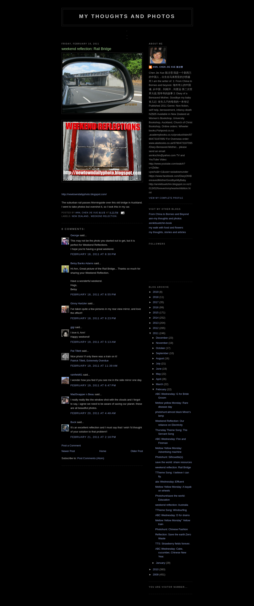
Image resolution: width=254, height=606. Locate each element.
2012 (156, 328)
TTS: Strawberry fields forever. (172, 543)
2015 (156, 312)
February (161, 389)
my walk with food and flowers (166, 227)
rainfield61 (76, 374)
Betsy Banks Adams (81, 263)
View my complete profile (166, 198)
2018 (156, 297)
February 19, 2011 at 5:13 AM (93, 341)
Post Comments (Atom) (90, 458)
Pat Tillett (75, 350)
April (159, 379)
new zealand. (80, 216)
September (162, 353)
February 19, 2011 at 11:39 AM (93, 365)
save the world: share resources (173, 462)
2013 (156, 322)
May (159, 373)
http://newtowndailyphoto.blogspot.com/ (84, 194)
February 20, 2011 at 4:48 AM (93, 413)
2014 (156, 317)
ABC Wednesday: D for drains (172, 515)
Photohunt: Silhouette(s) (169, 457)
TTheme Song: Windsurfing (171, 510)
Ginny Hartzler (78, 303)
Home (102, 451)
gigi (72, 327)
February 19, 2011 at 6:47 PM (93, 385)
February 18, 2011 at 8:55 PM (93, 294)
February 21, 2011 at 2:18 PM (93, 436)
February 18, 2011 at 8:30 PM (93, 254)
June (159, 368)
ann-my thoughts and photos (165, 218)
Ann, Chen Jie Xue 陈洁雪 (90, 213)
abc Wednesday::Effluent (169, 481)
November (162, 342)
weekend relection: (104, 216)
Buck (73, 422)
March (160, 384)
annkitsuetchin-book (160, 223)
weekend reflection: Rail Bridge (173, 467)
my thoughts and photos (127, 16)
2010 (156, 569)
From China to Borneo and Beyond (169, 214)
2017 (156, 302)
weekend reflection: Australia (171, 504)
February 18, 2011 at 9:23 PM (93, 318)
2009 (156, 574)
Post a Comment (71, 445)
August (160, 358)
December (162, 337)
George (74, 235)
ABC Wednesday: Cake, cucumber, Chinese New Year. (170, 552)
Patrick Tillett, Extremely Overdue (89, 360)
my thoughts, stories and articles (167, 232)
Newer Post (68, 451)
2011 (156, 333)
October (161, 348)
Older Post (137, 451)
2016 (156, 307)
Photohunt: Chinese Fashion (171, 529)
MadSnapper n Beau (82, 394)
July (158, 363)
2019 (156, 291)
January (161, 562)
